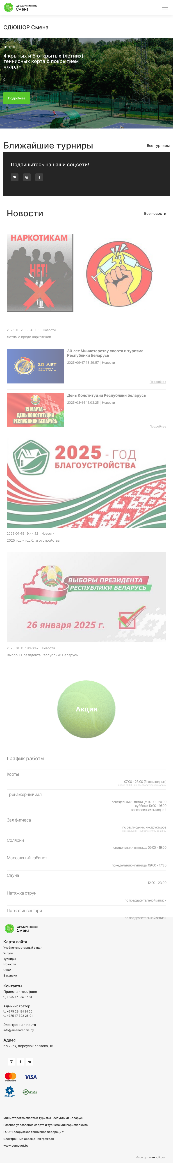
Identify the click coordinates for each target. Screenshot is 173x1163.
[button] (4, 82)
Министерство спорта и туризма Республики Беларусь (43, 1118)
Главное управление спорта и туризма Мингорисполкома (45, 1125)
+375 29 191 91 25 (17, 1011)
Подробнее (158, 389)
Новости (9, 964)
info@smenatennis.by (18, 1030)
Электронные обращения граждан (28, 1139)
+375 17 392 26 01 (18, 1015)
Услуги (8, 953)
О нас (7, 970)
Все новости (155, 213)
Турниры (9, 959)
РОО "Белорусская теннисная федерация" (33, 1132)
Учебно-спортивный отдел (22, 947)
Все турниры (158, 146)
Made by (151, 1157)
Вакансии (10, 975)
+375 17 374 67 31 (17, 997)
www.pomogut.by (15, 1145)
